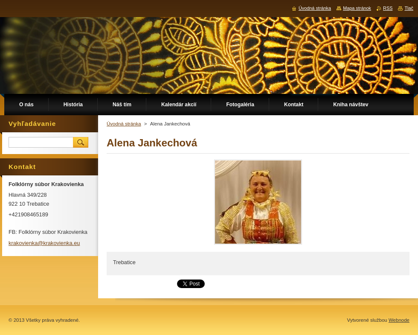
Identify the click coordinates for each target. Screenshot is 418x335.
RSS (387, 8)
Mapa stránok (357, 8)
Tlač (408, 8)
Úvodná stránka (124, 123)
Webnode (399, 320)
